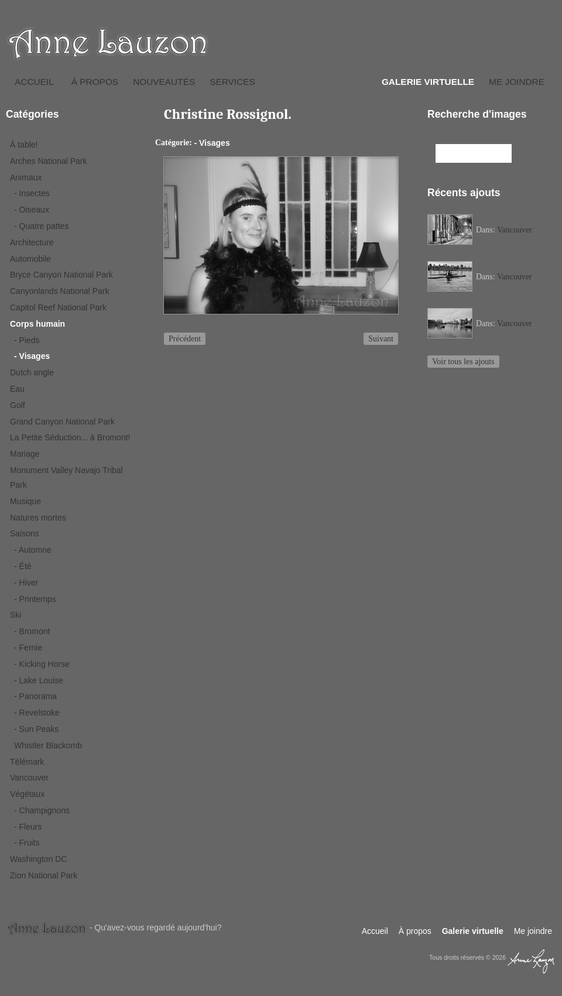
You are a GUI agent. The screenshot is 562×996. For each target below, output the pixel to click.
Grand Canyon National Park (62, 421)
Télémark (27, 761)
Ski (15, 614)
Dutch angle (32, 372)
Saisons (24, 533)
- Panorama (35, 696)
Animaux (26, 177)
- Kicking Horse (42, 664)
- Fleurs (28, 826)
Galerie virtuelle (428, 82)
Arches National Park (48, 161)
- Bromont (32, 631)
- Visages (32, 356)
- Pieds (27, 340)
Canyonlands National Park (59, 291)
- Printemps (35, 599)
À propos (94, 82)
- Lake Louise (38, 680)
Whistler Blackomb (48, 745)
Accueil (34, 82)
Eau (17, 388)
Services (232, 82)
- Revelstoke (37, 712)
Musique (25, 501)
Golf (17, 405)
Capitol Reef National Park (58, 307)
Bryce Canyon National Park (61, 274)
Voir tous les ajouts (463, 361)
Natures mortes (38, 517)
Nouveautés (164, 82)
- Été (23, 566)
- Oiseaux (31, 209)
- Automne (33, 550)
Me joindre (516, 82)
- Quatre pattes (41, 226)
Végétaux (27, 794)
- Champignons (42, 810)
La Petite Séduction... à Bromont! (70, 437)
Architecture (32, 242)
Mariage (25, 453)
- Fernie (28, 647)
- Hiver (26, 582)
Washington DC (38, 859)
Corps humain (37, 323)
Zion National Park (43, 875)
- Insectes (32, 193)
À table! (23, 144)
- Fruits (27, 842)
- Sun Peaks (36, 729)
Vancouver (29, 777)
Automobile (30, 258)
